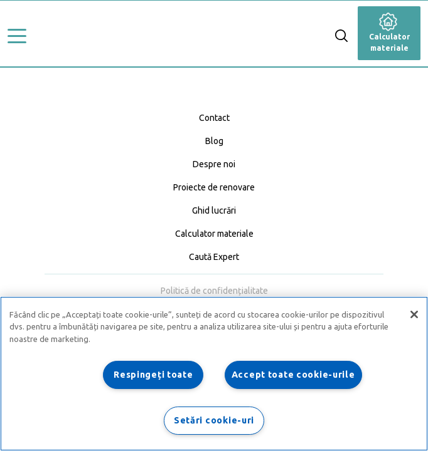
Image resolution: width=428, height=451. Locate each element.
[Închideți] (414, 314)
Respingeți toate (153, 375)
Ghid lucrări (214, 210)
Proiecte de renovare (214, 187)
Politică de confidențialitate (214, 291)
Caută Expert (214, 257)
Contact (214, 118)
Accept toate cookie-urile (293, 375)
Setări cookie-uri (214, 420)
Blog (214, 141)
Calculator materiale (389, 34)
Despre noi (214, 164)
